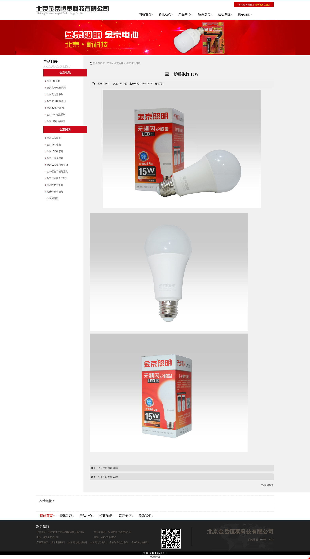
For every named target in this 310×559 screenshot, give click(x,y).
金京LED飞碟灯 (54, 158)
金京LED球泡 (53, 144)
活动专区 (224, 14)
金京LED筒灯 (53, 138)
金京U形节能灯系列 (56, 178)
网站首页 (145, 14)
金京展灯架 (52, 198)
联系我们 (244, 14)
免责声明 (155, 556)
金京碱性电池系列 (55, 101)
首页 (109, 63)
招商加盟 (204, 14)
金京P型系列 (52, 81)
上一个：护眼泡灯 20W (104, 468)
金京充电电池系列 (55, 87)
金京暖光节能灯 (54, 185)
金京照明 (65, 129)
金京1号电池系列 (55, 121)
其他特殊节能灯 (54, 191)
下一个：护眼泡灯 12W (104, 476)
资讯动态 (165, 14)
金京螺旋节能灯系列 (56, 171)
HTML (263, 539)
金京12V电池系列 (55, 114)
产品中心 (184, 14)
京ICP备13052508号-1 (155, 553)
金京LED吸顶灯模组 (56, 164)
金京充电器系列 (54, 94)
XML (271, 539)
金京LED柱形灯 (54, 151)
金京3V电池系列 (54, 108)
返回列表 (268, 485)
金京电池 (65, 72)
